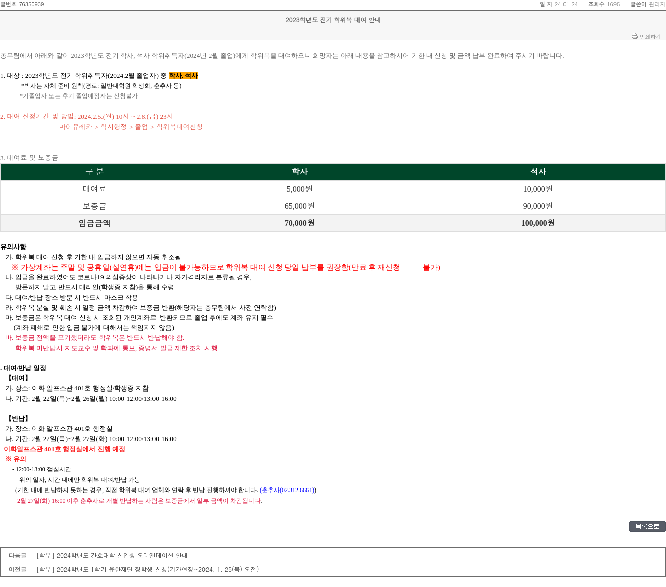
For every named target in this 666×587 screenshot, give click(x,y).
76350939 (31, 4)
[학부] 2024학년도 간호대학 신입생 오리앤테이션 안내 (112, 555)
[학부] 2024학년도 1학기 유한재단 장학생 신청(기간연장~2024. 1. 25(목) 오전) (147, 569)
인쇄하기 (650, 36)
